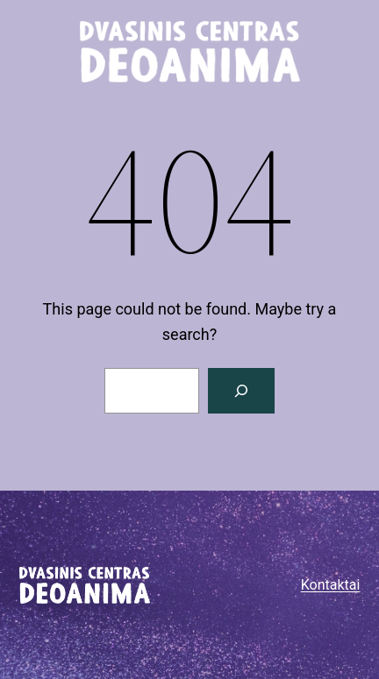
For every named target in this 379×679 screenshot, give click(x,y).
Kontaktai (331, 584)
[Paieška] (241, 391)
